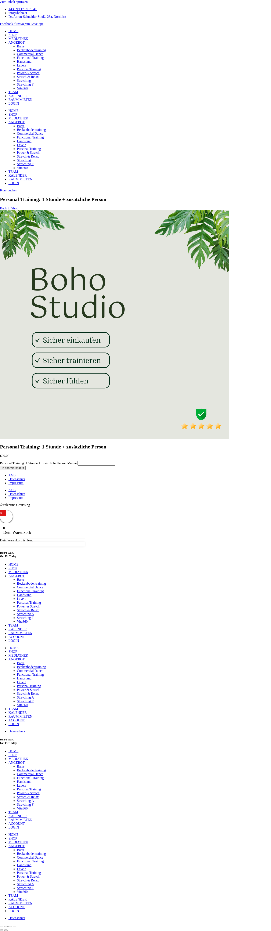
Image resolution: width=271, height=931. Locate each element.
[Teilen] (10, 926)
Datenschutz (16, 479)
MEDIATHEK (18, 38)
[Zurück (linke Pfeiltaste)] (1, 930)
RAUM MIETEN (20, 99)
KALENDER (17, 96)
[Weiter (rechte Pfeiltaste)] (6, 930)
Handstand (24, 61)
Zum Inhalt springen (14, 2)
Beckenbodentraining (31, 50)
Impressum (16, 483)
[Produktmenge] (96, 463)
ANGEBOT (16, 42)
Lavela (21, 65)
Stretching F (25, 84)
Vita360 (22, 88)
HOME (13, 31)
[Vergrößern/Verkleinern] (1, 926)
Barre (21, 46)
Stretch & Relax (28, 77)
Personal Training (29, 69)
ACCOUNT (16, 637)
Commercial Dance (30, 54)
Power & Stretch (28, 73)
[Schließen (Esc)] (14, 926)
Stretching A (25, 614)
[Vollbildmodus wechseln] (6, 926)
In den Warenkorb (13, 467)
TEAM (13, 92)
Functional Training (30, 57)
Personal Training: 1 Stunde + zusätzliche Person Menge (38, 463)
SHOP (12, 35)
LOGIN (13, 103)
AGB (12, 475)
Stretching (24, 80)
